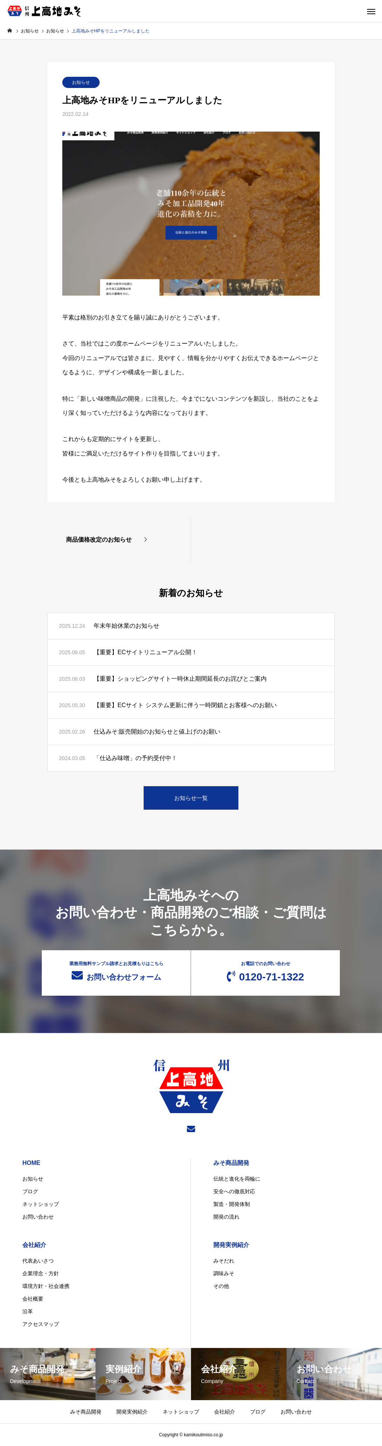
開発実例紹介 (231, 1245)
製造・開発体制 (231, 1204)
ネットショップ (40, 1204)
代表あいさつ (38, 1261)
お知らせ (81, 82)
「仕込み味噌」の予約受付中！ (135, 758)
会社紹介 (34, 1245)
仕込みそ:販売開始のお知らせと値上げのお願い (157, 731)
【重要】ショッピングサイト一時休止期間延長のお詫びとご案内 (180, 678)
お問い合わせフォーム (116, 971)
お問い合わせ (38, 1217)
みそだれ (223, 1261)
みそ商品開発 (231, 1163)
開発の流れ (226, 1217)
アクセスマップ (40, 1324)
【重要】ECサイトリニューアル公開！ (145, 652)
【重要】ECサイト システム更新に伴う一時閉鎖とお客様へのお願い (185, 705)
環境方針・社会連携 (45, 1286)
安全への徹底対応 (234, 1191)
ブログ (30, 1191)
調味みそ (223, 1273)
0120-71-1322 (265, 972)
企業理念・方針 (40, 1273)
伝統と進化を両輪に (236, 1179)
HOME (31, 1163)
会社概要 (32, 1299)
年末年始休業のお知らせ (126, 626)
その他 (221, 1286)
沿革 (27, 1311)
